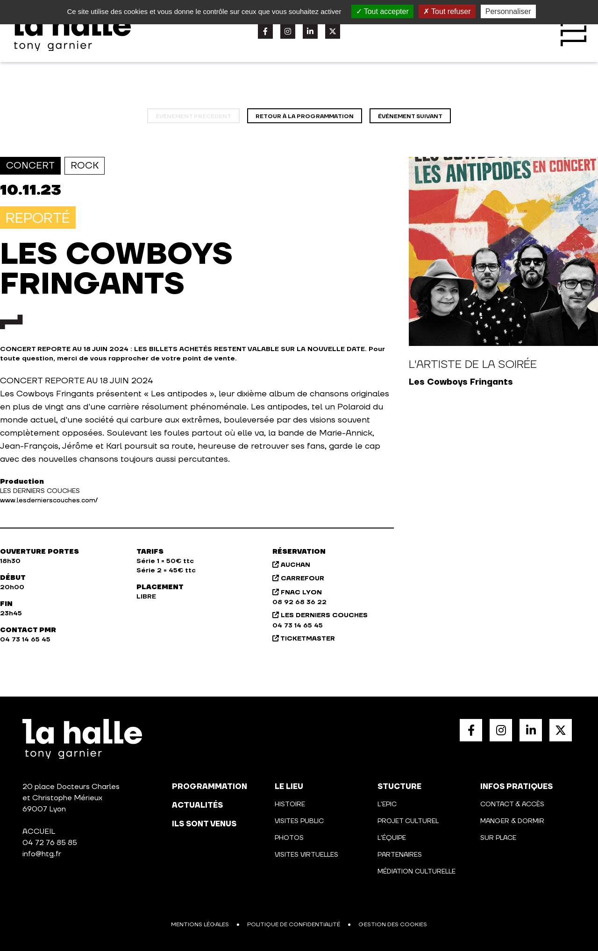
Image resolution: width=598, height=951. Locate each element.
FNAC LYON (297, 592)
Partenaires (399, 855)
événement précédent (193, 116)
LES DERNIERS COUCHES (320, 615)
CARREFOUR (298, 578)
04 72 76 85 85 (49, 842)
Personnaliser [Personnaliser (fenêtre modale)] (508, 11)
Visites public (299, 821)
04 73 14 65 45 (297, 625)
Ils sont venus (204, 824)
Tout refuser (447, 11)
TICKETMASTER (303, 638)
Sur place (498, 838)
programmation (209, 786)
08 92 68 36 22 (299, 602)
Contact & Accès (512, 804)
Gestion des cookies (392, 924)
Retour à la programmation (305, 116)
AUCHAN (291, 565)
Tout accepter (382, 11)
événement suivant (410, 116)
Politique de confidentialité (293, 924)
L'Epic (387, 804)
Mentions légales (200, 924)
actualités (197, 805)
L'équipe (391, 838)
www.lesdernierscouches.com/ (49, 500)
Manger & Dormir (512, 821)
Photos (289, 838)
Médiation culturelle (416, 871)
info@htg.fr (41, 854)
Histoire (290, 804)
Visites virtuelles (306, 855)
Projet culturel (408, 821)
